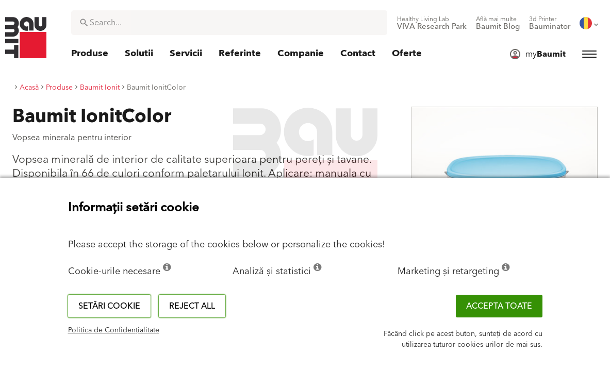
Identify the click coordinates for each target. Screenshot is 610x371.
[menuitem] (431, 23)
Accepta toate (499, 306)
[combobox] (229, 22)
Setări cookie (109, 306)
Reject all (192, 306)
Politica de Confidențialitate (113, 330)
